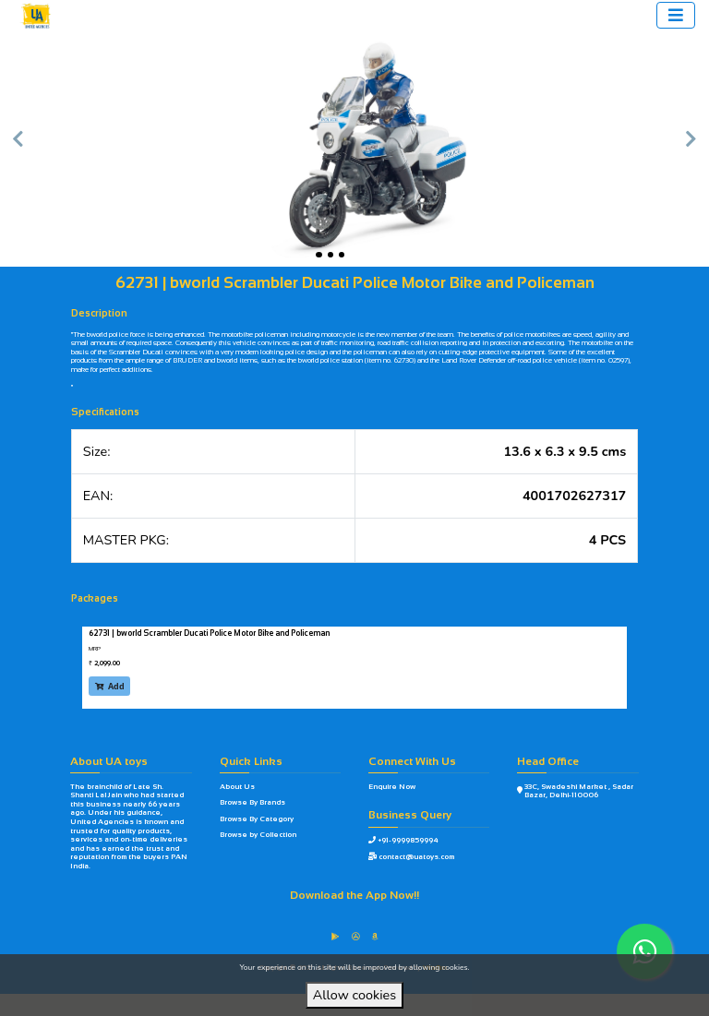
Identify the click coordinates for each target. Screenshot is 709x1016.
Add (110, 686)
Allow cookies (354, 995)
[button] (17, 148)
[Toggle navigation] (675, 15)
